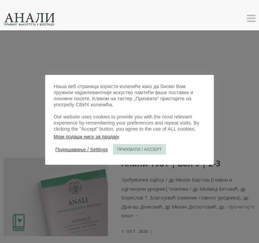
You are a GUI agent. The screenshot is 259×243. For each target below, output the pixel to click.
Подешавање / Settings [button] (81, 149)
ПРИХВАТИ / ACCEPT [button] (139, 149)
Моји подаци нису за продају (86, 136)
